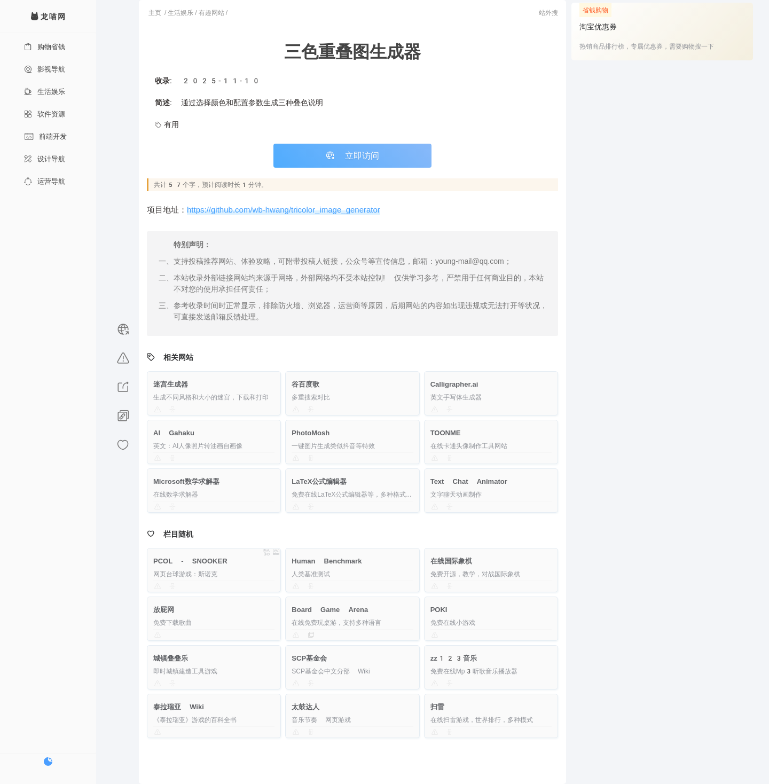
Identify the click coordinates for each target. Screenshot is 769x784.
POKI (439, 610)
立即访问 (352, 156)
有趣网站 (211, 13)
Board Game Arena (330, 610)
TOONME (445, 433)
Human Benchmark (327, 561)
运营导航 (44, 181)
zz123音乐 (453, 658)
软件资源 (44, 114)
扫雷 (437, 707)
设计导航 (44, 159)
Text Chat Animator (468, 481)
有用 (167, 124)
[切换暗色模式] (48, 761)
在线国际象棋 (451, 561)
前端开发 (45, 136)
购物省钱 (44, 47)
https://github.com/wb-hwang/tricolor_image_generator (283, 210)
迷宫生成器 (170, 384)
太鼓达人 (305, 707)
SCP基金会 (309, 658)
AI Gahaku (173, 433)
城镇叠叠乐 (170, 658)
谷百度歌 (305, 384)
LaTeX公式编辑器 (319, 481)
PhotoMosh (310, 433)
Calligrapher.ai (454, 384)
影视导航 (44, 69)
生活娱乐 (44, 92)
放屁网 (163, 610)
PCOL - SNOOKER (190, 561)
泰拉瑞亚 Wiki (178, 707)
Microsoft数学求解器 (186, 481)
